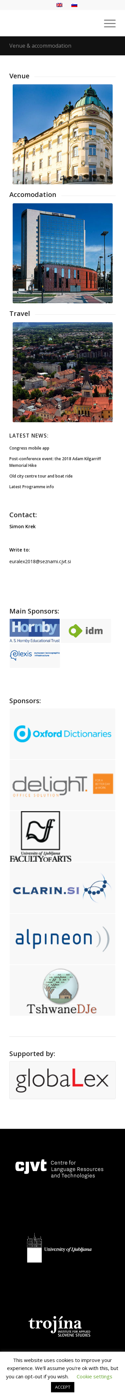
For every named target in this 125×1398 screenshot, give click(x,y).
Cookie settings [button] (94, 1376)
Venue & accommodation (40, 45)
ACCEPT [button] (62, 1387)
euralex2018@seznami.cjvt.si (40, 561)
